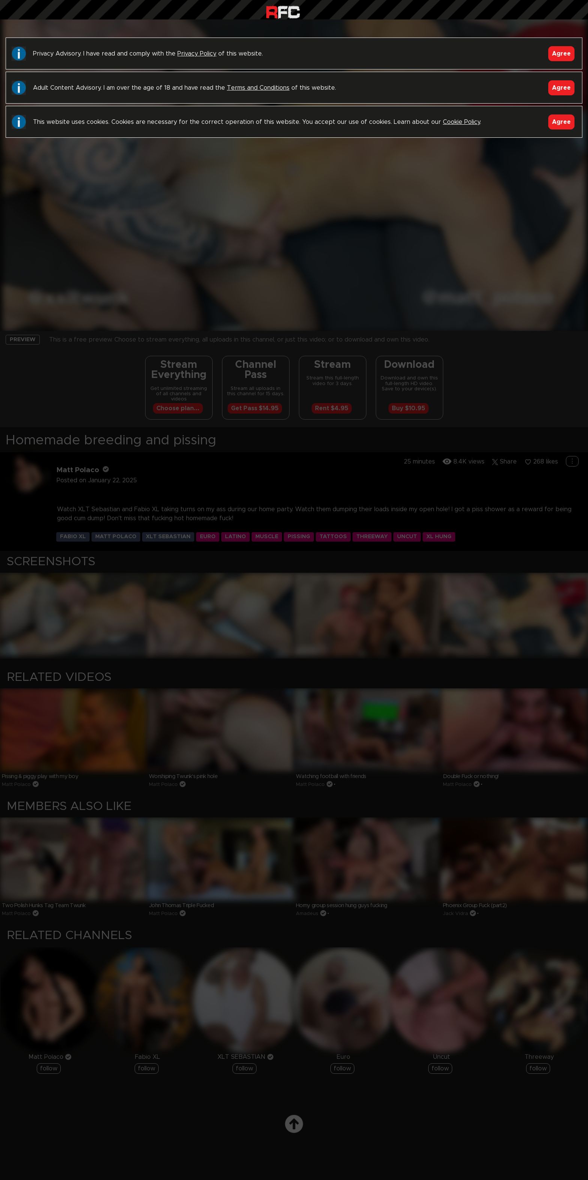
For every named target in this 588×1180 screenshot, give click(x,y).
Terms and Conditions (258, 88)
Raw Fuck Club (283, 11)
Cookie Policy (461, 122)
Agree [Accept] (561, 54)
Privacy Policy (196, 54)
